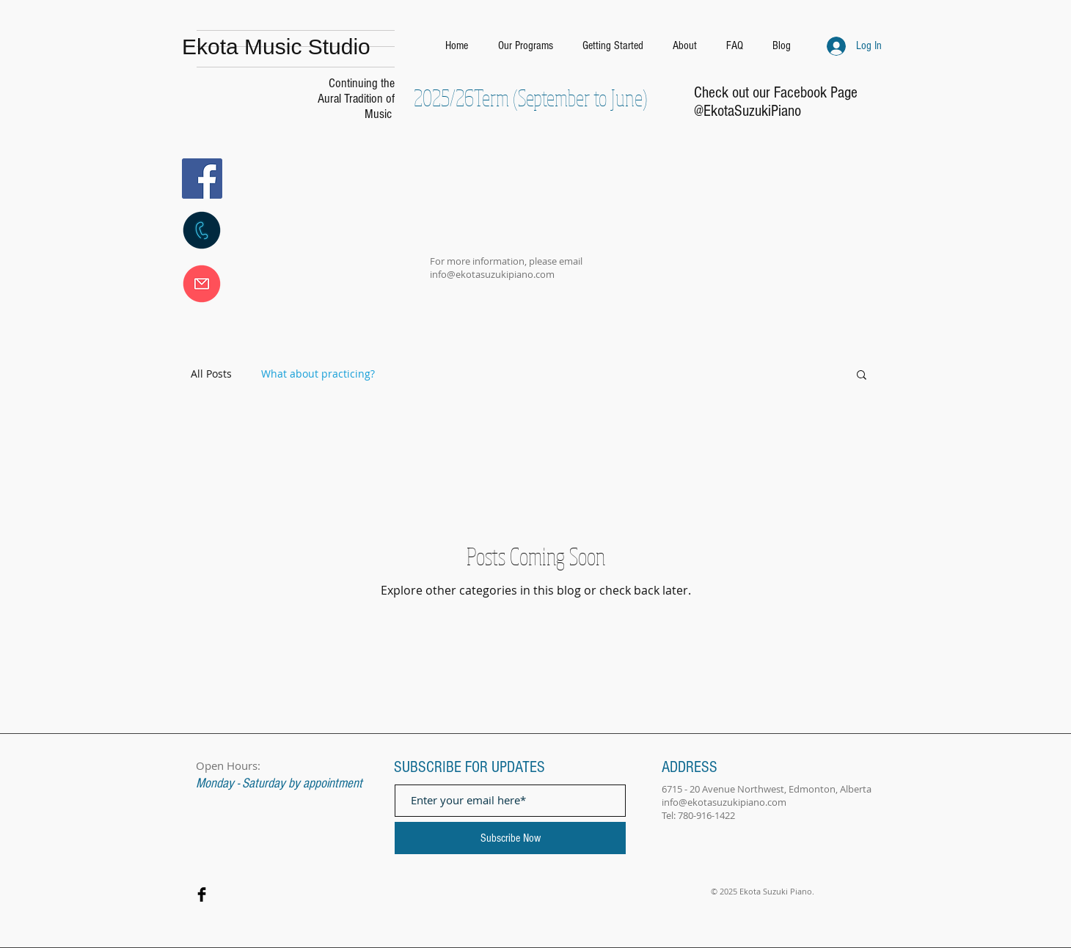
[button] (862, 375)
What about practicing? (318, 374)
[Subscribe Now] (510, 838)
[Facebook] (202, 178)
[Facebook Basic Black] (201, 894)
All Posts (211, 374)
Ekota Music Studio (276, 46)
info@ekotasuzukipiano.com (492, 274)
